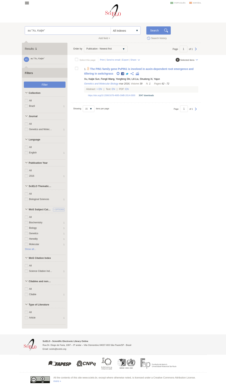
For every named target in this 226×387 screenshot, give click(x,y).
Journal (33, 116)
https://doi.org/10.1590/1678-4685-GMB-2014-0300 (111, 95)
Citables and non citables (40, 281)
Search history (159, 38)
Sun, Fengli (101, 79)
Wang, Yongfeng (117, 79)
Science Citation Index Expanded (41, 271)
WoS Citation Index (40, 258)
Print (102, 59)
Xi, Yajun (155, 79)
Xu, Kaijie (89, 79)
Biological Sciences (39, 199)
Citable (32, 294)
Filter (45, 84)
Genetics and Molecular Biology (41, 129)
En (100, 89)
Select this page (87, 60)
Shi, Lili (131, 79)
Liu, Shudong (142, 79)
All (30, 100)
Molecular (34, 244)
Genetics (33, 233)
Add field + (104, 38)
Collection (35, 93)
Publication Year (38, 163)
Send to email (113, 59)
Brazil (32, 106)
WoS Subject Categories (40, 209)
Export (125, 59)
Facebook (122, 74)
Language (34, 139)
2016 (31, 176)
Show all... (30, 249)
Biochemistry (35, 222)
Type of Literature (39, 304)
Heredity (33, 238)
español (197, 3)
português (179, 3)
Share (133, 59)
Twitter (127, 74)
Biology (33, 228)
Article (32, 317)
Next (195, 51)
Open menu (28, 3)
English (33, 152)
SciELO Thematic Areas (40, 186)
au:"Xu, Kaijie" (68, 30)
